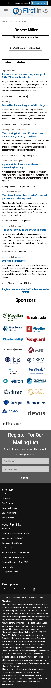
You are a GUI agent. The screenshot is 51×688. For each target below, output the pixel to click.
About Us (6, 528)
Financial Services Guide (34, 641)
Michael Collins (10, 125)
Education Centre (9, 513)
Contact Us (7, 548)
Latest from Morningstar (12, 161)
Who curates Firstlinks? (12, 538)
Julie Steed (8, 96)
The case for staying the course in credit (24, 229)
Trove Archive (8, 517)
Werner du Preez (10, 221)
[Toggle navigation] (6, 10)
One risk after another (13, 260)
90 (35, 156)
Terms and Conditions (12, 543)
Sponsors (19, 3)
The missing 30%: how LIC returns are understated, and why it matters (22, 135)
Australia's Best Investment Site (16, 552)
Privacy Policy (8, 567)
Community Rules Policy (13, 557)
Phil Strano (8, 252)
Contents (6, 498)
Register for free (39, 3)
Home (4, 21)
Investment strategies (11, 192)
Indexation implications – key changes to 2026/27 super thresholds (24, 76)
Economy (6, 101)
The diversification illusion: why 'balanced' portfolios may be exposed (24, 197)
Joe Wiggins (9, 283)
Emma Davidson (10, 156)
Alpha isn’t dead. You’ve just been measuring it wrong (20, 166)
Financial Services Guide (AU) (15, 562)
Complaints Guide (10, 572)
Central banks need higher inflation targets (25, 105)
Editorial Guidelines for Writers (15, 533)
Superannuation (9, 70)
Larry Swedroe (9, 187)
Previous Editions (9, 508)
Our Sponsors (8, 503)
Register (25, 477)
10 (31, 96)
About (27, 3)
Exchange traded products (13, 130)
